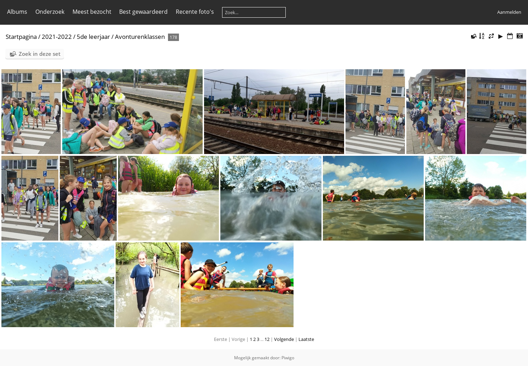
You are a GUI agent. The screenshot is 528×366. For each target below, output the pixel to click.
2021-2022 (57, 37)
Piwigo (288, 358)
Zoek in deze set (39, 53)
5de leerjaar (93, 37)
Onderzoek (49, 12)
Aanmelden (509, 12)
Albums (17, 12)
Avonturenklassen (140, 37)
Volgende (284, 339)
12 (267, 339)
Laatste (306, 339)
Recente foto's (195, 12)
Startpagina (21, 37)
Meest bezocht (91, 12)
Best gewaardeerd (143, 12)
